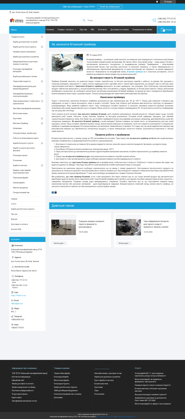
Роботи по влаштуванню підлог (26, 146)
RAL (97, 29)
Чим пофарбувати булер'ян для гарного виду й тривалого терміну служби (156, 232)
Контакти (107, 29)
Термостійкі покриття (22, 89)
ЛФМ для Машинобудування (66, 391)
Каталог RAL (16, 237)
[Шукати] (84, 20)
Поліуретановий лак (21, 200)
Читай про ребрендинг (109, 6)
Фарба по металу (20, 173)
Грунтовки (17, 126)
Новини (14, 207)
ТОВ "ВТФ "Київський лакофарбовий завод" (30, 373)
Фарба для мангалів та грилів (25, 49)
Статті (13, 212)
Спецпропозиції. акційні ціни (24, 141)
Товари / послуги (70, 29)
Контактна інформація (21, 377)
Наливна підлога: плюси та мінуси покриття (153, 385)
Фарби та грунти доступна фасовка (24, 157)
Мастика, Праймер (20, 131)
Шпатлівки (58, 398)
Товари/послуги (17, 45)
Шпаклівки (17, 136)
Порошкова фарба (20, 185)
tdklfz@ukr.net (17, 311)
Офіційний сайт (18, 380)
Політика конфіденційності (23, 391)
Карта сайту (17, 398)
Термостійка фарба (62, 373)
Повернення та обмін (61, 37)
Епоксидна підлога (61, 384)
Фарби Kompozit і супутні (23, 151)
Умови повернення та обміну (23, 387)
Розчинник (17, 168)
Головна (55, 29)
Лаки (96, 391)
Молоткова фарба (61, 380)
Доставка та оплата (124, 29)
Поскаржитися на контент (106, 417)
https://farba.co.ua (18, 303)
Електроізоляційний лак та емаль (68, 394)
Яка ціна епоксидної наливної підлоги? (151, 395)
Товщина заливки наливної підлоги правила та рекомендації (91, 232)
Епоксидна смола (20, 163)
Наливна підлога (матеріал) (24, 59)
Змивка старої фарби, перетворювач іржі (22, 179)
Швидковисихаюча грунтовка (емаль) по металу (25, 70)
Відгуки (14, 227)
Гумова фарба (19, 190)
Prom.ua (104, 414)
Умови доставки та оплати (23, 384)
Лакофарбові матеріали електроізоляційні (23, 102)
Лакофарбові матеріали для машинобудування (24, 95)
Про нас (88, 29)
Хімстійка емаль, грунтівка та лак (108, 373)
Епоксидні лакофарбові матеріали (22, 78)
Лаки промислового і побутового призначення (26, 110)
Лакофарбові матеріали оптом (24, 401)
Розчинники (99, 394)
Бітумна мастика (101, 384)
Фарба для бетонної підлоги (24, 54)
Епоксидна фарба (61, 377)
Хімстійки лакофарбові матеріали (26, 116)
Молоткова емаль (20, 121)
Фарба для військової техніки (25, 84)
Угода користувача (19, 394)
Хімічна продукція (20, 195)
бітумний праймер (135, 79)
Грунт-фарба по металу (104, 380)
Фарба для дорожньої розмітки (26, 64)
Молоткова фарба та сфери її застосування (153, 404)
